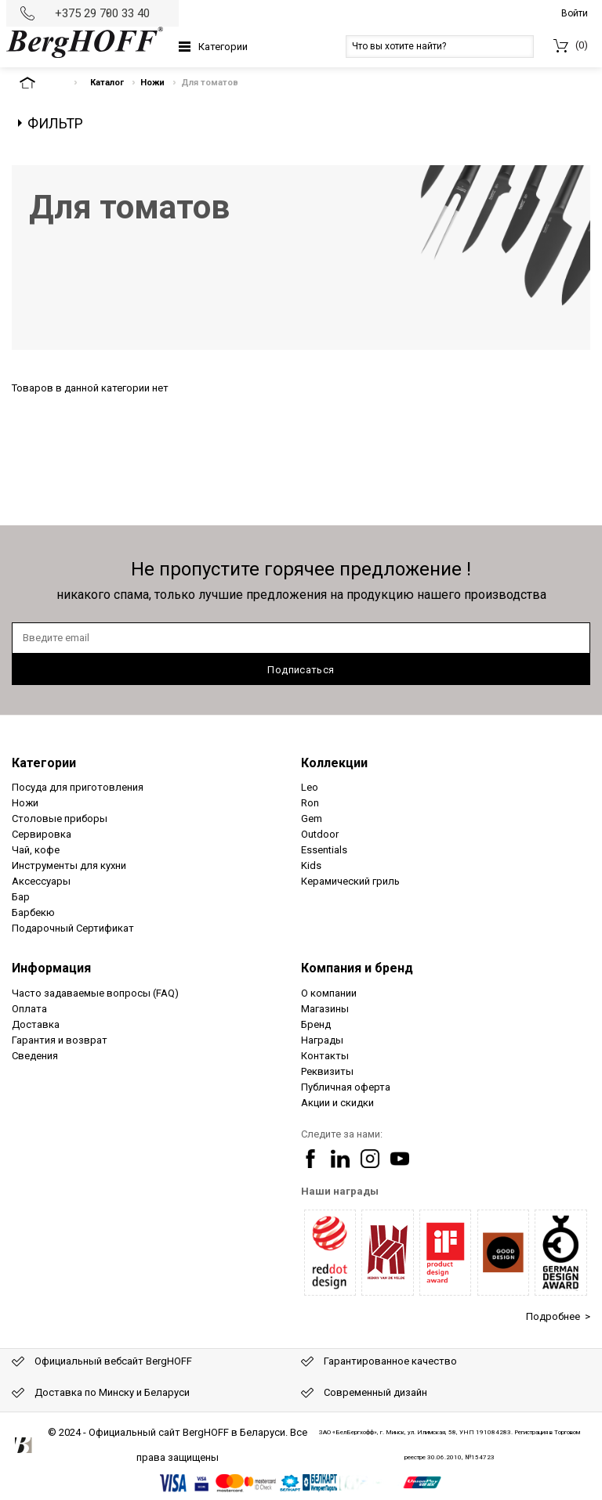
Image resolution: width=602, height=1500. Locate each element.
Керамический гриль (350, 881)
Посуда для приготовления (77, 787)
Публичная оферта (345, 1087)
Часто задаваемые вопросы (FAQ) (95, 993)
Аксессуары (41, 881)
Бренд (316, 1024)
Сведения (35, 1056)
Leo (309, 787)
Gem (311, 818)
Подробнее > (558, 1316)
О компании (329, 993)
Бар (21, 897)
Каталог (107, 83)
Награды (322, 1040)
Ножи (152, 83)
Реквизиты (327, 1071)
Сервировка (41, 834)
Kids (311, 865)
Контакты (325, 1056)
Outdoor (320, 834)
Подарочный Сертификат (73, 928)
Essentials (324, 850)
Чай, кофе (36, 850)
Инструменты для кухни (69, 865)
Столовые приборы (59, 818)
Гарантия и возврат (59, 1040)
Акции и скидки (337, 1103)
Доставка (36, 1024)
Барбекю (33, 912)
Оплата (29, 1009)
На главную (41, 83)
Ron (310, 803)
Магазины (325, 1009)
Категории (223, 46)
